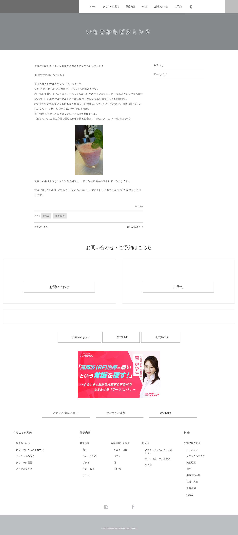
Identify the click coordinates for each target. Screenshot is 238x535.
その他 (86, 475)
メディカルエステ (195, 456)
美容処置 (191, 462)
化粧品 (189, 494)
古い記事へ (42, 226)
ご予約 (178, 6)
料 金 (144, 6)
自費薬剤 (191, 488)
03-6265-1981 (207, 6)
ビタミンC (60, 216)
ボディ (86, 462)
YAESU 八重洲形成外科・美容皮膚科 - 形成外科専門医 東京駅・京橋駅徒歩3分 (38, 6)
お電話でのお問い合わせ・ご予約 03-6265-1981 (118, 316)
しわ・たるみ (90, 456)
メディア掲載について (66, 412)
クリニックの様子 (25, 456)
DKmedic (165, 412)
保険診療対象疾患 (120, 443)
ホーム (92, 6)
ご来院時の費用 (192, 443)
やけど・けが (121, 449)
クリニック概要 (24, 462)
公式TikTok (162, 337)
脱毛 (188, 468)
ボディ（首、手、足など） (159, 459)
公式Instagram (80, 337)
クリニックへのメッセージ (30, 449)
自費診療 (84, 443)
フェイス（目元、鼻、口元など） (159, 451)
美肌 (85, 449)
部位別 (145, 443)
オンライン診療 (115, 412)
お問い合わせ (161, 6)
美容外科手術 (193, 475)
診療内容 (130, 6)
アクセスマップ (24, 468)
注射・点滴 (88, 468)
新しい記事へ (134, 226)
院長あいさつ (23, 443)
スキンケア (192, 449)
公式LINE (122, 337)
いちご (46, 216)
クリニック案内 (111, 6)
